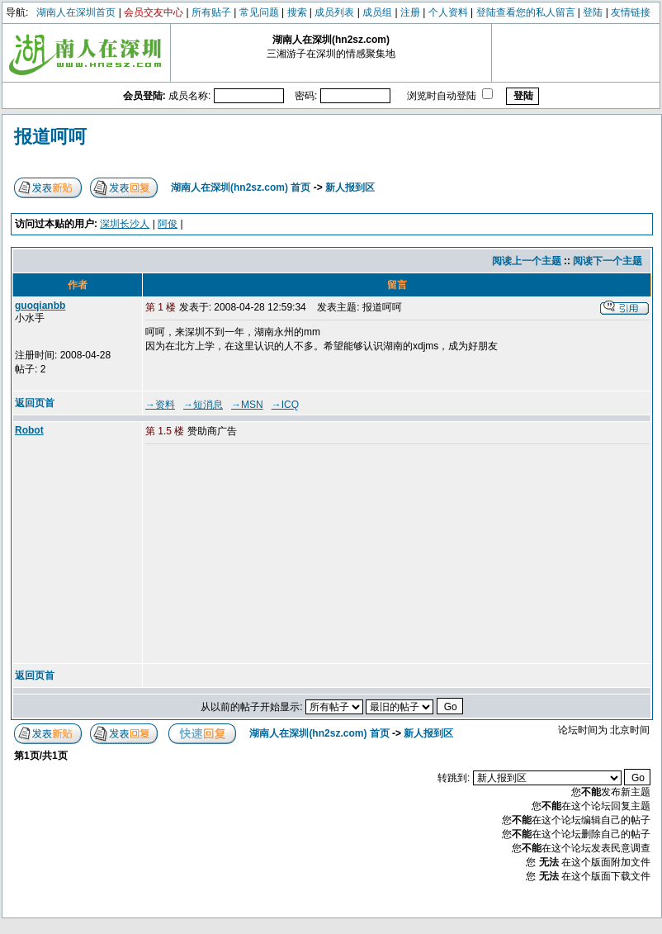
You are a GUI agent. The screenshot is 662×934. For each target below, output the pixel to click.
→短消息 (203, 404)
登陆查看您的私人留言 (525, 12)
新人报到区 (350, 187)
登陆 (593, 12)
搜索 (297, 12)
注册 (410, 12)
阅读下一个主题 (607, 261)
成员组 (377, 12)
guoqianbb (40, 305)
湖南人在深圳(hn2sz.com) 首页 (240, 187)
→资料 (160, 404)
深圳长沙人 (124, 224)
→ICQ (285, 404)
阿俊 (167, 224)
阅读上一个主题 (526, 261)
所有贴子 (211, 12)
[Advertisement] (271, 555)
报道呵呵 (50, 136)
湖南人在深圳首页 (76, 12)
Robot (29, 430)
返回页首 (34, 403)
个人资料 (448, 12)
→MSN (247, 404)
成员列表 (334, 12)
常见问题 (259, 12)
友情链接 (630, 12)
